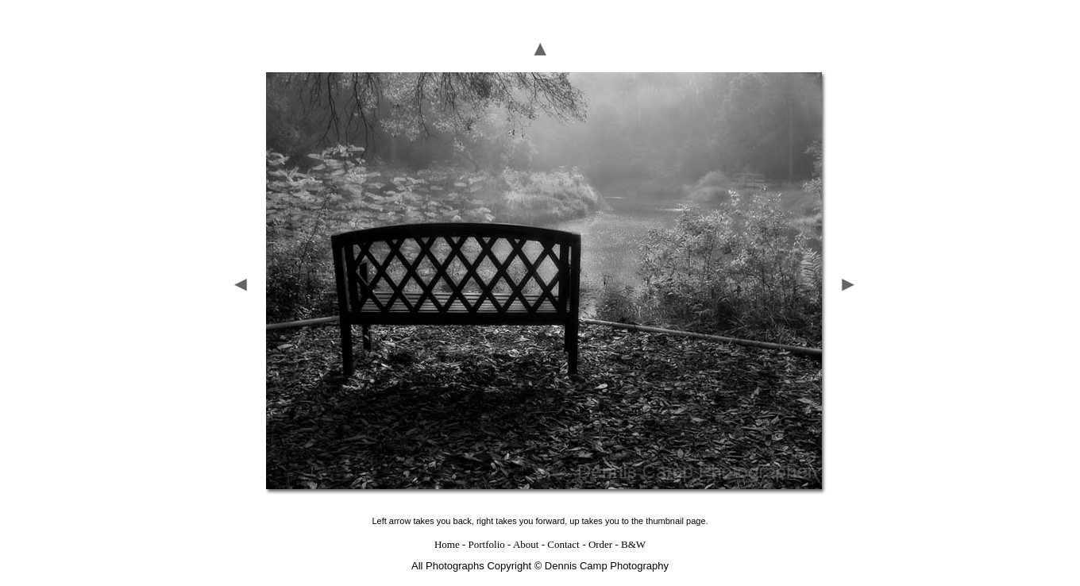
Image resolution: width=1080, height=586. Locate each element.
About (526, 537)
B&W (633, 537)
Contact (563, 537)
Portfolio (487, 537)
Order (600, 537)
